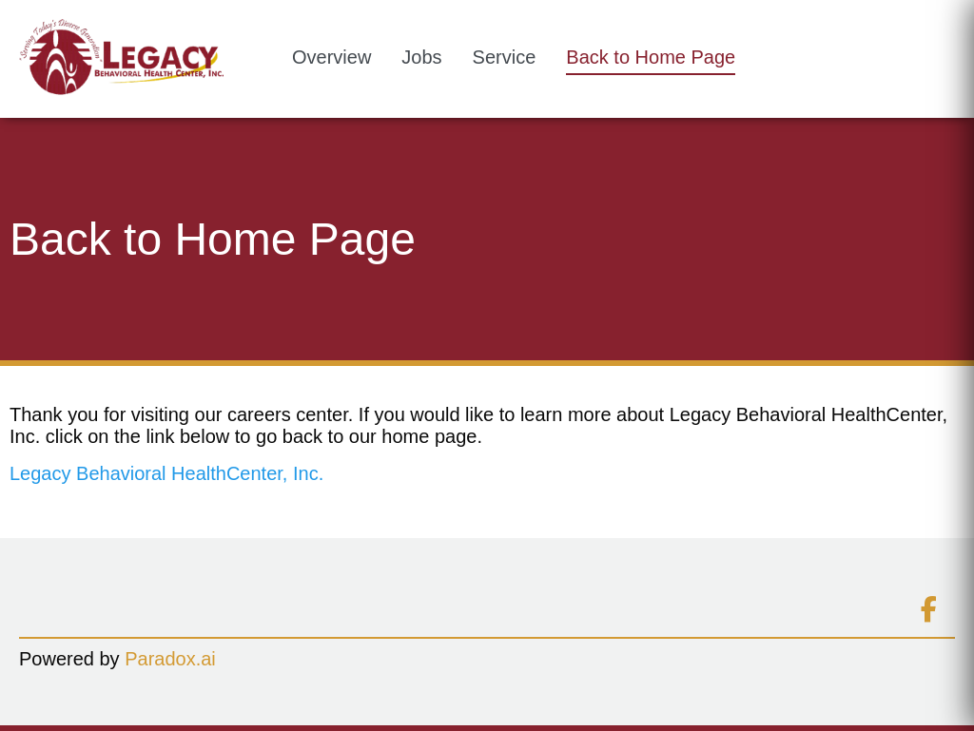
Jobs (421, 57)
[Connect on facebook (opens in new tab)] (928, 610)
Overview (331, 57)
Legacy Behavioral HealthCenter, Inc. (166, 473)
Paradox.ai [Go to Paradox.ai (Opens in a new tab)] (170, 658)
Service (504, 57)
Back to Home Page (650, 57)
